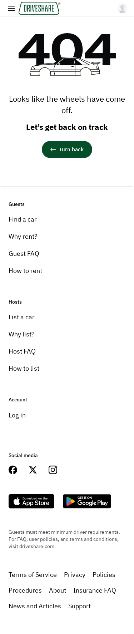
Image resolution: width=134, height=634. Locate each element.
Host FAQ (22, 351)
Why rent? (23, 236)
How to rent (25, 271)
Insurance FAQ (94, 590)
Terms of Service (33, 574)
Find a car (23, 219)
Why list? (22, 334)
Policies (104, 574)
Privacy (74, 574)
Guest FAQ (24, 253)
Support (79, 606)
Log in (17, 415)
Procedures (25, 590)
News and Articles (35, 606)
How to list (24, 368)
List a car (22, 317)
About (57, 590)
